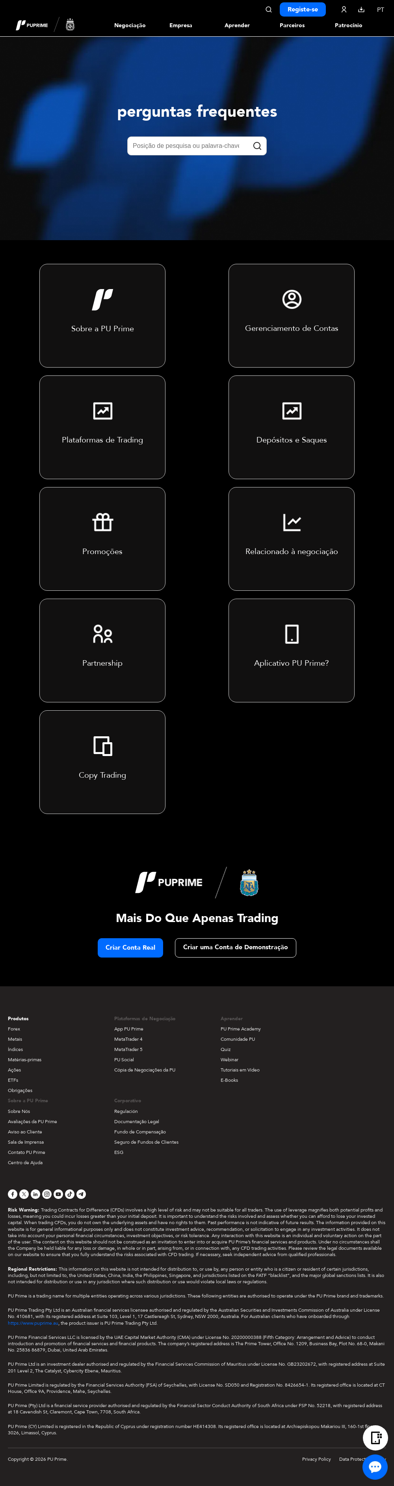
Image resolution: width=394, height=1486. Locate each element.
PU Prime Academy (241, 1029)
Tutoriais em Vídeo (240, 1070)
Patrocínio (348, 25)
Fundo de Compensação (140, 1132)
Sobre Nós (19, 1111)
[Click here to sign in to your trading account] (344, 9)
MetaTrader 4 (128, 1039)
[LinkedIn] (35, 1194)
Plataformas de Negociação (144, 1019)
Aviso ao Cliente (25, 1132)
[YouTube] (58, 1194)
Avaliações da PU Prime (32, 1121)
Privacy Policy (316, 1459)
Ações (14, 1070)
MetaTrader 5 (128, 1049)
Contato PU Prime (26, 1152)
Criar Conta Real (130, 947)
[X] (24, 1194)
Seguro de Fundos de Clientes (146, 1142)
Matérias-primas (24, 1060)
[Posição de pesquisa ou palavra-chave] (197, 145)
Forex (14, 1029)
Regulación (126, 1111)
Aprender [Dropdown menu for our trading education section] (237, 25)
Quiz (225, 1049)
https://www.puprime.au (33, 1323)
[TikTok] (69, 1194)
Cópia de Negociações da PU (144, 1070)
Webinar (229, 1060)
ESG (118, 1152)
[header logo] (45, 25)
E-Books (229, 1080)
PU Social (124, 1060)
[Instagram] (47, 1194)
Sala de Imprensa (26, 1142)
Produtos (18, 1019)
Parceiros (292, 25)
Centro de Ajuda (25, 1162)
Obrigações (20, 1090)
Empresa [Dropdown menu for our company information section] (180, 25)
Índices (15, 1049)
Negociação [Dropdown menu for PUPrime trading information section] (130, 25)
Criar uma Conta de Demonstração (235, 947)
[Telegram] (81, 1194)
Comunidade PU (238, 1039)
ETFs (13, 1080)
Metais (15, 1039)
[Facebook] (12, 1194)
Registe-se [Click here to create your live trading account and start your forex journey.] (303, 9)
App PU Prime (128, 1029)
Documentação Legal (136, 1121)
